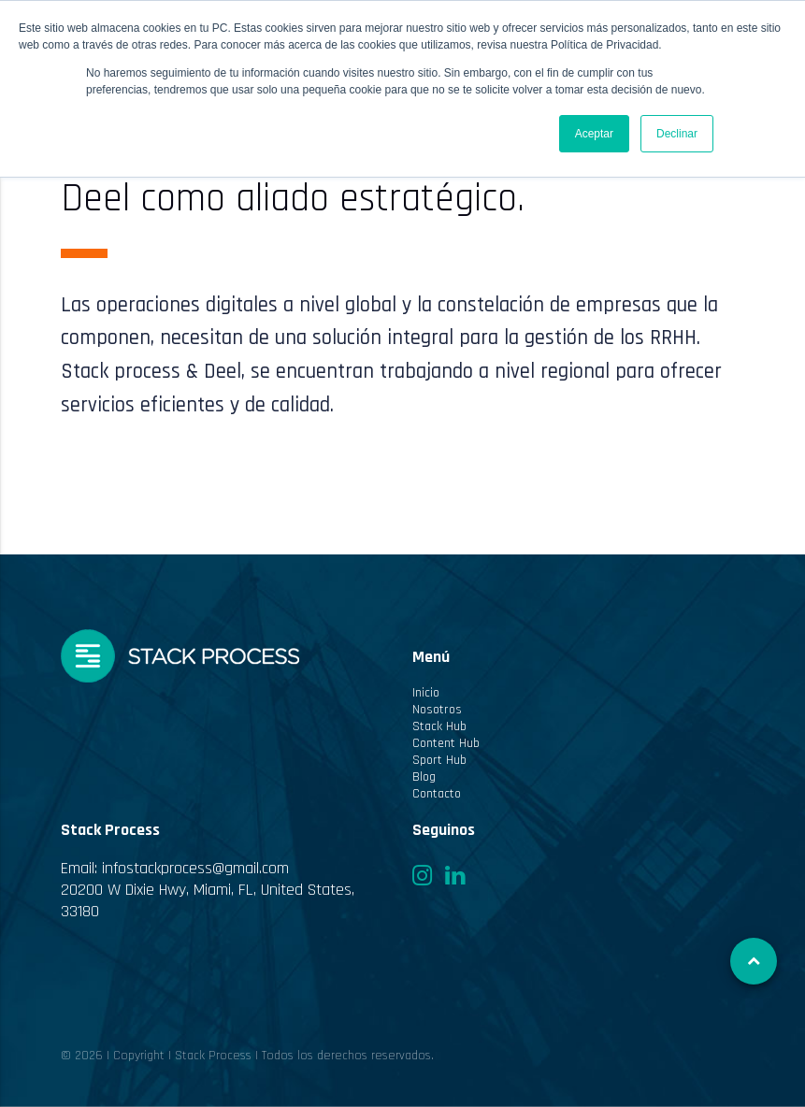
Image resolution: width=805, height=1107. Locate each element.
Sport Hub (439, 760)
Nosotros (437, 709)
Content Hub (446, 743)
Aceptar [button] (594, 133)
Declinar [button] (676, 133)
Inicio (425, 692)
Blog (424, 777)
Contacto (436, 793)
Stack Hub (439, 726)
